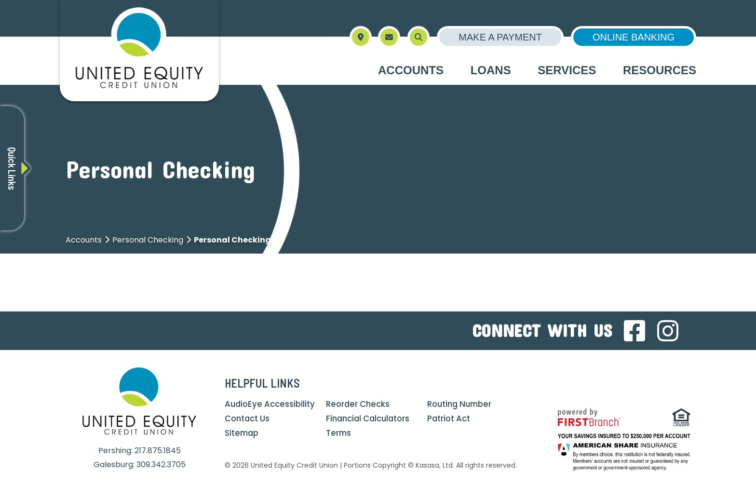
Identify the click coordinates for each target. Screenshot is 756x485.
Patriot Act (449, 418)
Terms (339, 433)
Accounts (84, 239)
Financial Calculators (370, 418)
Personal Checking (147, 239)
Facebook (634, 331)
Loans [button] (491, 70)
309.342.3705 (161, 464)
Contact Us (248, 418)
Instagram (667, 331)
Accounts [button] (411, 70)
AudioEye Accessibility (271, 404)
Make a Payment (500, 37)
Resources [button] (659, 70)
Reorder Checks (359, 404)
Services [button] (567, 70)
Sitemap (242, 433)
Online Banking (634, 37)
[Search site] (418, 37)
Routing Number (461, 404)
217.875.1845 (158, 450)
